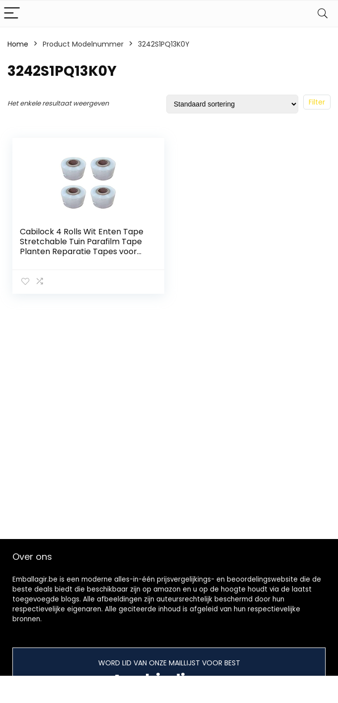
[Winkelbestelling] (232, 104)
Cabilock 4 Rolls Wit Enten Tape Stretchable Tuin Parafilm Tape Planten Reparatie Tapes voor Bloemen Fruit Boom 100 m (81, 246)
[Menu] (12, 13)
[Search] (323, 13)
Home (17, 44)
